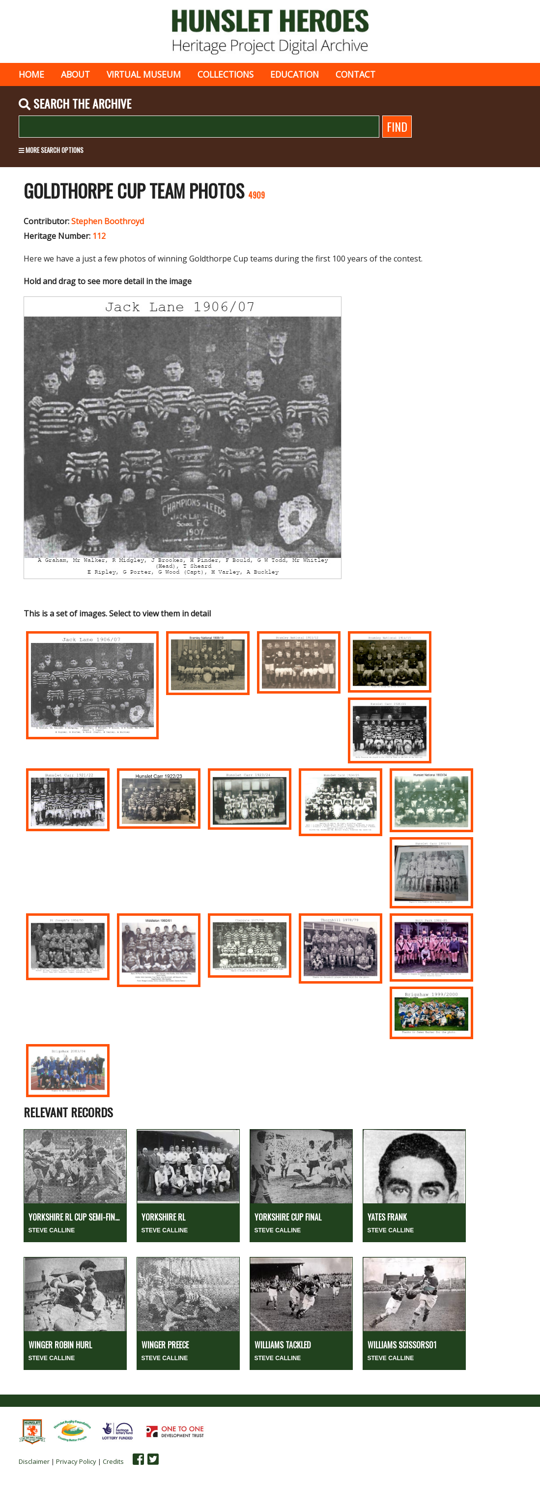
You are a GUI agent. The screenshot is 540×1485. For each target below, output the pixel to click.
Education (294, 74)
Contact (355, 74)
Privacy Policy (76, 1461)
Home (31, 74)
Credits (113, 1461)
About (75, 74)
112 (99, 236)
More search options (51, 150)
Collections (226, 74)
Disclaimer (34, 1461)
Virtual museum (144, 74)
